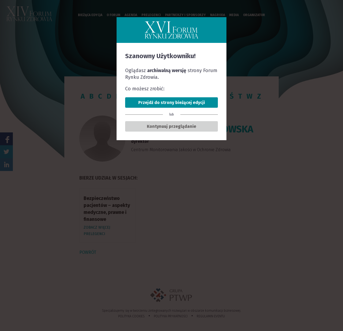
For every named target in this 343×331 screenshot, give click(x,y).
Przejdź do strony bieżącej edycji (171, 102)
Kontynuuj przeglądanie (171, 126)
